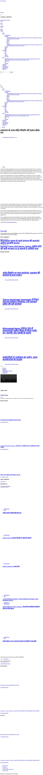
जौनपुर (8, 39)
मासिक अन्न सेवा (5, 123)
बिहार (6, 48)
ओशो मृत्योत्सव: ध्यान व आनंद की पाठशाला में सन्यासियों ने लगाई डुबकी (19, 641)
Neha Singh (5, 137)
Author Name (4, 395)
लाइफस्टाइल (5, 50)
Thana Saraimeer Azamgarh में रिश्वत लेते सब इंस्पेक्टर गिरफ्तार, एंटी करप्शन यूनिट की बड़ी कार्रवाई (21, 302)
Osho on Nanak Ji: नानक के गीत (11, 566)
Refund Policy (5, 768)
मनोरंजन (6, 55)
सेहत (5, 54)
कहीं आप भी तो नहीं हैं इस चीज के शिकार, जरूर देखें (10, 474)
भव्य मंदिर (7, 222)
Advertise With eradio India (8, 769)
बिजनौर (8, 41)
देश (3, 34)
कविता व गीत (7, 116)
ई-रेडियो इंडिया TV (8, 35)
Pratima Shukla (7, 279)
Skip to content (3, 0)
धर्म (5, 62)
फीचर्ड (6, 49)
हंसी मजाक (6, 56)
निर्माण (4, 222)
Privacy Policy (5, 371)
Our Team (4, 65)
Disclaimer (5, 766)
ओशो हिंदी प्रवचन (6, 509)
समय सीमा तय (14, 222)
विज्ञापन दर (4, 69)
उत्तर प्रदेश (6, 36)
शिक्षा (3, 57)
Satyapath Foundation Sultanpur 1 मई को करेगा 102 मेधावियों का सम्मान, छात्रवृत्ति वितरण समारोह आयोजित (19, 711)
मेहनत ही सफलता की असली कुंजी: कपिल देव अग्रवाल (10, 420)
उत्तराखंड (6, 46)
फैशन (6, 51)
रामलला (10, 222)
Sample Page (5, 372)
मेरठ (7, 42)
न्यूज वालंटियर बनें (5, 66)
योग (5, 52)
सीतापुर (8, 43)
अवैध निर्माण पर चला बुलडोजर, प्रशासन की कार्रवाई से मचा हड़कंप (21, 274)
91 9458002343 (6, 659)
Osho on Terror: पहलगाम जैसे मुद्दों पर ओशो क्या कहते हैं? (17, 538)
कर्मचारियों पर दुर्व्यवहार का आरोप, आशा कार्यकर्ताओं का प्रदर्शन (20, 358)
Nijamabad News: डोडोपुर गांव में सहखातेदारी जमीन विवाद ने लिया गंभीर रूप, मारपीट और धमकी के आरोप (20, 330)
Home (4, 88)
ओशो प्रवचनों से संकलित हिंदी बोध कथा (12, 513)
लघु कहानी (6, 63)
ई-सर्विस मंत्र (4, 64)
